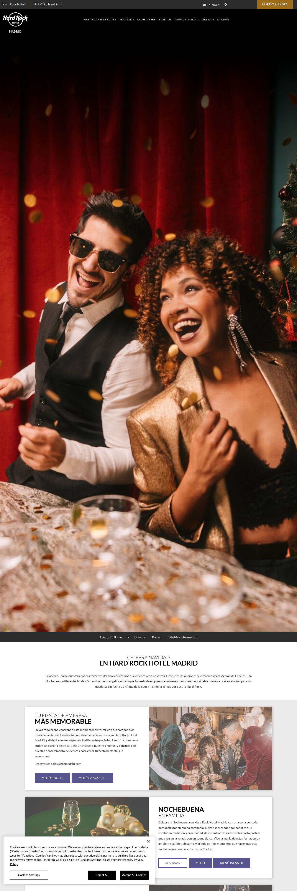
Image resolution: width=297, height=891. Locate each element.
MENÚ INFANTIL (232, 863)
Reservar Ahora (275, 4)
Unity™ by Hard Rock (48, 4)
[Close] (148, 841)
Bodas (156, 637)
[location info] (226, 4)
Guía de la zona (249, 16)
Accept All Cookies (134, 875)
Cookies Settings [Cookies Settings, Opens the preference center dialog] (29, 875)
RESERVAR (172, 863)
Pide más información (182, 637)
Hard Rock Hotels (14, 4)
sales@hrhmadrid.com (66, 763)
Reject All (102, 875)
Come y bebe (209, 16)
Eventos (228, 16)
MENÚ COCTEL (52, 778)
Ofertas (271, 16)
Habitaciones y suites (163, 16)
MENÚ (200, 863)
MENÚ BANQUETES (92, 778)
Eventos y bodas (111, 637)
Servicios (190, 16)
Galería (286, 16)
